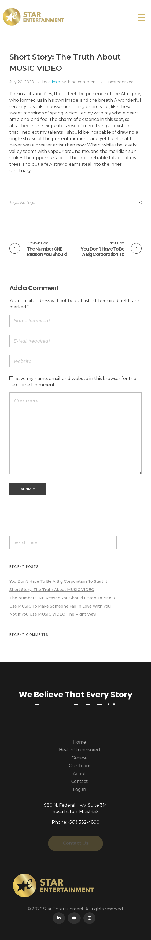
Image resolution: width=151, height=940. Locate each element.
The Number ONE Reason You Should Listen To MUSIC (62, 598)
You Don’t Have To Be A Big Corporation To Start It (58, 581)
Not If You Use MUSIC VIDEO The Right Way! (52, 614)
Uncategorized (119, 82)
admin (54, 82)
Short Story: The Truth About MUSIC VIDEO (51, 589)
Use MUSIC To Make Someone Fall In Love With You (60, 606)
